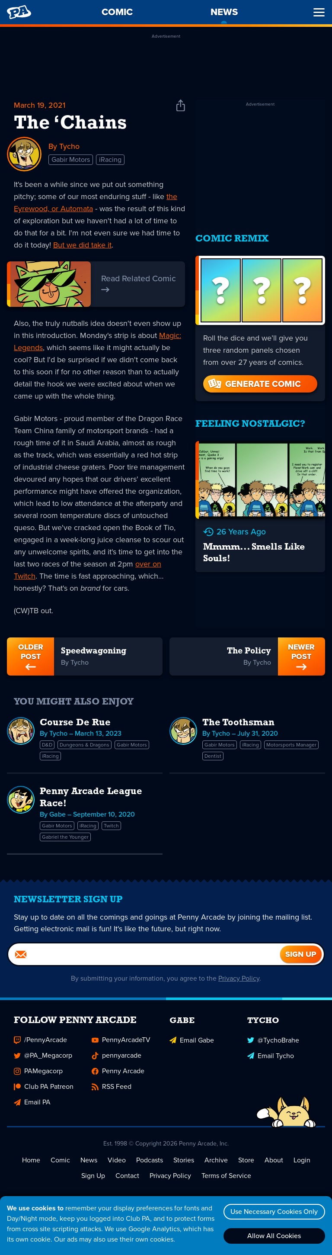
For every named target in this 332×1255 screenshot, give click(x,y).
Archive (216, 1163)
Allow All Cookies (273, 1236)
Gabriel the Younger (65, 837)
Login (302, 1163)
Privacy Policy (239, 981)
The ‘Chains (70, 123)
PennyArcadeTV (121, 1042)
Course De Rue (75, 723)
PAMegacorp (38, 1073)
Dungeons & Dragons (84, 745)
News (88, 1163)
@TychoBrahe (273, 1042)
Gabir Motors (70, 160)
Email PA (32, 1105)
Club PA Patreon (43, 1089)
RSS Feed (111, 1089)
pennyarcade (116, 1058)
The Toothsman (238, 723)
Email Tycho (270, 1058)
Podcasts (149, 1163)
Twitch (111, 826)
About (274, 1163)
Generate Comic (254, 380)
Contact (127, 1178)
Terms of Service (226, 1178)
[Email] (144, 957)
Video (117, 1163)
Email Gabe (191, 1042)
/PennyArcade (40, 1042)
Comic (60, 1163)
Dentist (212, 756)
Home (31, 1163)
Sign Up (93, 1178)
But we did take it (82, 245)
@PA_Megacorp (43, 1058)
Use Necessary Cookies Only (273, 1211)
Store (246, 1163)
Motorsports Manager (291, 745)
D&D (47, 745)
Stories (183, 1163)
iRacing (110, 160)
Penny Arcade (118, 1073)
